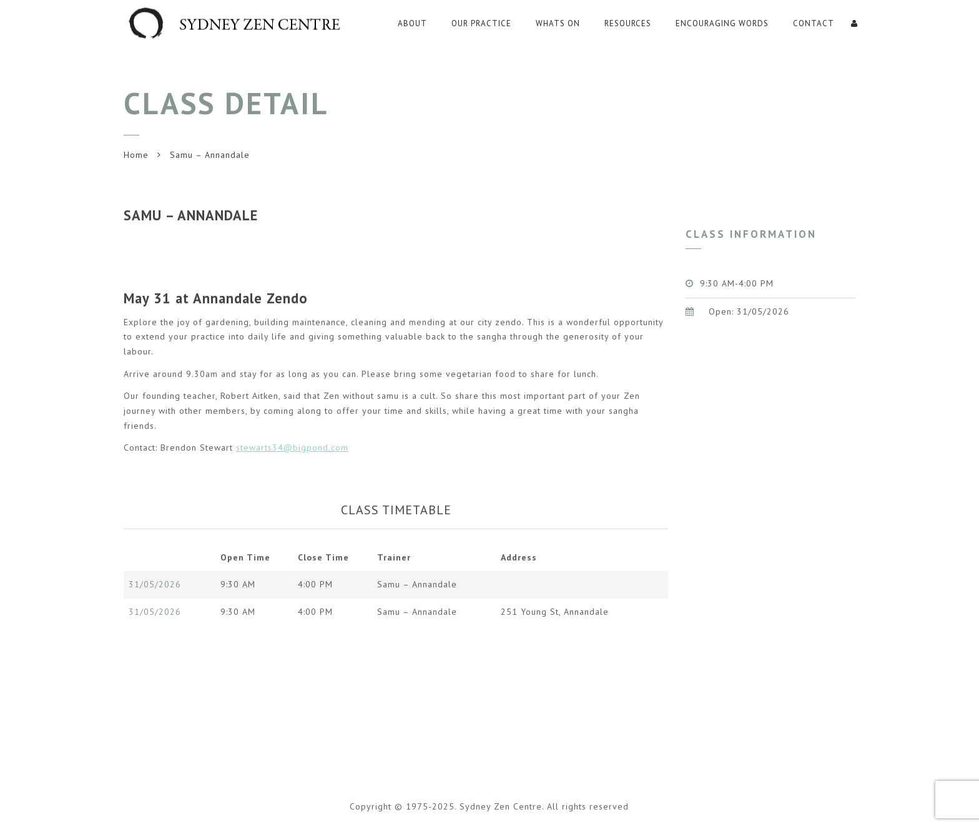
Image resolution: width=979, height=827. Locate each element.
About (412, 23)
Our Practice (481, 23)
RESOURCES (627, 23)
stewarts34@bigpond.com (292, 447)
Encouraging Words (722, 23)
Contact (813, 23)
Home (136, 154)
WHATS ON (558, 23)
